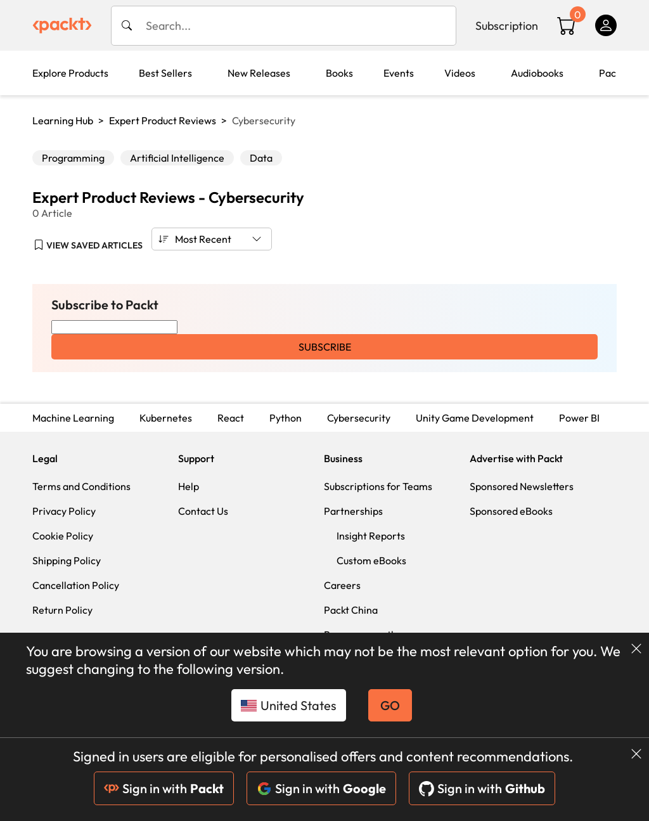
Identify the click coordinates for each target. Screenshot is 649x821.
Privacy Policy (64, 511)
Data (261, 158)
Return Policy (62, 610)
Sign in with (164, 788)
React (230, 417)
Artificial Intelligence (177, 158)
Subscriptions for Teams (378, 486)
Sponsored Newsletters (522, 486)
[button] (88, 245)
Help (188, 486)
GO (390, 705)
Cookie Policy (62, 535)
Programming (73, 158)
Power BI (579, 417)
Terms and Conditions (81, 486)
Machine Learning (73, 417)
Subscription (506, 25)
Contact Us (203, 511)
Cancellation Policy (75, 585)
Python (285, 417)
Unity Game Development (475, 417)
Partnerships (353, 511)
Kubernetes (165, 417)
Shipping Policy (66, 560)
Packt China (351, 610)
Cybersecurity (358, 417)
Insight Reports (371, 535)
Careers (342, 585)
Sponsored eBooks (511, 511)
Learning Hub (62, 120)
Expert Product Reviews (162, 120)
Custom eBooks (371, 560)
